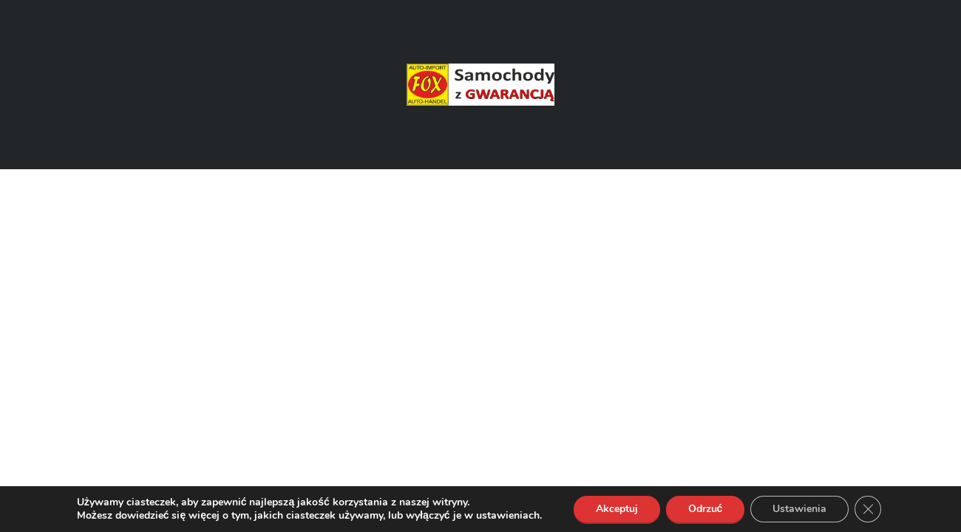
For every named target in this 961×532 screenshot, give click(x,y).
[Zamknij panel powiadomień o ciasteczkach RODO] (868, 509)
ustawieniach (508, 515)
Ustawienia (799, 509)
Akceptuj (617, 509)
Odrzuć (705, 509)
